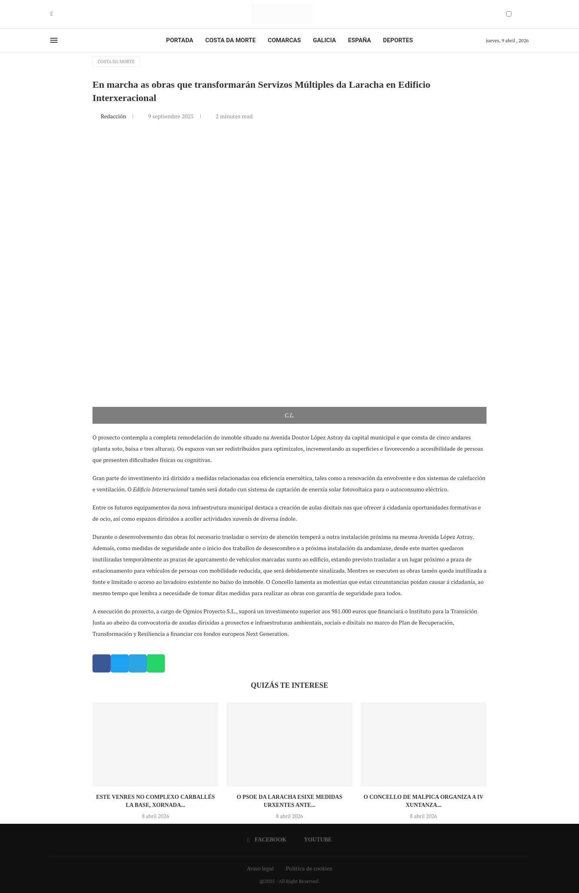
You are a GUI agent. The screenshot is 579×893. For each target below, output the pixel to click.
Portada (179, 40)
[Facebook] (51, 14)
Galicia (324, 40)
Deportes (398, 40)
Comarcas (284, 40)
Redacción (114, 116)
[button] (101, 663)
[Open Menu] (53, 40)
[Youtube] (57, 14)
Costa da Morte (230, 40)
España (359, 40)
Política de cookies (309, 868)
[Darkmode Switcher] (508, 13)
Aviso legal (260, 868)
